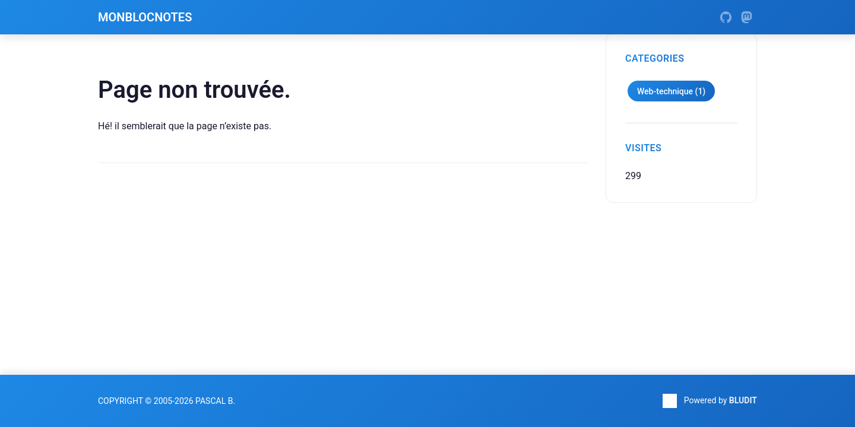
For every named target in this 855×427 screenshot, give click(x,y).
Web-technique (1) (671, 91)
